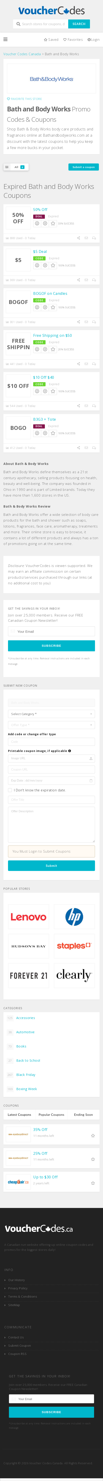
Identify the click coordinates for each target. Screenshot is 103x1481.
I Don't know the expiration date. (40, 790)
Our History (16, 1280)
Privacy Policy (17, 1288)
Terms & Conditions (22, 1297)
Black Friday (21, 1075)
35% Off (40, 1129)
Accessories (21, 1018)
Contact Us (16, 1337)
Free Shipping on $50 (52, 335)
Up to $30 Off (45, 1177)
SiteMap (14, 1305)
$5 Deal (40, 251)
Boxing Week (22, 1089)
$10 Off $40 (43, 377)
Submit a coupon (84, 167)
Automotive (21, 1032)
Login (93, 39)
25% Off (40, 1153)
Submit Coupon (19, 1346)
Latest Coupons (19, 1114)
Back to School (23, 1061)
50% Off (40, 209)
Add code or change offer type (32, 734)
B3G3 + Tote (44, 419)
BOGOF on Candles (50, 293)
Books (16, 1047)
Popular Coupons (51, 1114)
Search (79, 24)
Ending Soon (83, 1114)
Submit (51, 866)
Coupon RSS (17, 1354)
